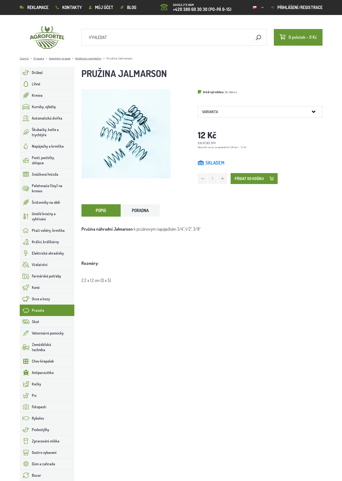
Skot (29, 321)
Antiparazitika (37, 372)
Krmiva (31, 95)
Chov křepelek (37, 361)
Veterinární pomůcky (42, 333)
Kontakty (69, 7)
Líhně (30, 84)
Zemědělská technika (35, 347)
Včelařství (34, 264)
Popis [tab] (101, 210)
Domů (24, 58)
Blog (128, 7)
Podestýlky (34, 429)
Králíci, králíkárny (39, 241)
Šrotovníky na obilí (40, 202)
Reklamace (34, 7)
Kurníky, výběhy (38, 106)
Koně (30, 287)
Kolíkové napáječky (88, 58)
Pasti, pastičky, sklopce (37, 160)
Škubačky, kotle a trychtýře (39, 132)
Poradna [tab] (140, 210)
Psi (28, 395)
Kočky (30, 384)
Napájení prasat (60, 58)
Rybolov (32, 418)
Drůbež (31, 72)
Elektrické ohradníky (42, 253)
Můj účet (101, 7)
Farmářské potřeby (40, 276)
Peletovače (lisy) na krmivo (41, 188)
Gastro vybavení (38, 452)
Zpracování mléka (39, 441)
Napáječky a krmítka (42, 146)
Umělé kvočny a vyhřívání (38, 216)
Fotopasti (33, 406)
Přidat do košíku (254, 178)
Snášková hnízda (39, 174)
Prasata (38, 58)
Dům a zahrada (37, 463)
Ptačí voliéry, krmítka (42, 230)
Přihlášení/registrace (297, 7)
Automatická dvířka (41, 118)
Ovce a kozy (35, 298)
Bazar (30, 475)
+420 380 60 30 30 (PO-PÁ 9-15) (196, 6)
